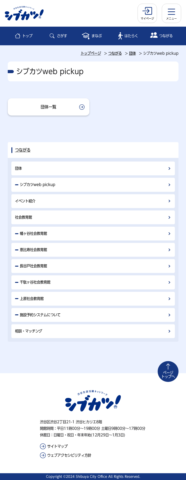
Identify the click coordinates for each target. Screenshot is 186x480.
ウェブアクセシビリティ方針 (69, 455)
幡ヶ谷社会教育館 (33, 233)
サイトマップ (57, 446)
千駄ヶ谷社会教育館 (35, 282)
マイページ (147, 18)
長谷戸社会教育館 (33, 266)
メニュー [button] (171, 18)
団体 (132, 53)
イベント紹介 (25, 201)
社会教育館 (23, 217)
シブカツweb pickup (37, 184)
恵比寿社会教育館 (33, 250)
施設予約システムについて (40, 315)
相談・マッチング (28, 331)
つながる (115, 53)
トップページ (91, 53)
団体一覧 (48, 107)
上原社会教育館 (32, 299)
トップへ (168, 375)
